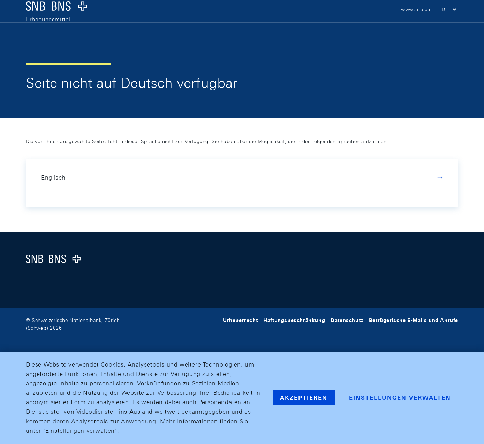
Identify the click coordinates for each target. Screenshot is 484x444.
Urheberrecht (240, 320)
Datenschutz (347, 320)
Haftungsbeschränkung (294, 320)
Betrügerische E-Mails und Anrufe (413, 320)
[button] (449, 21)
